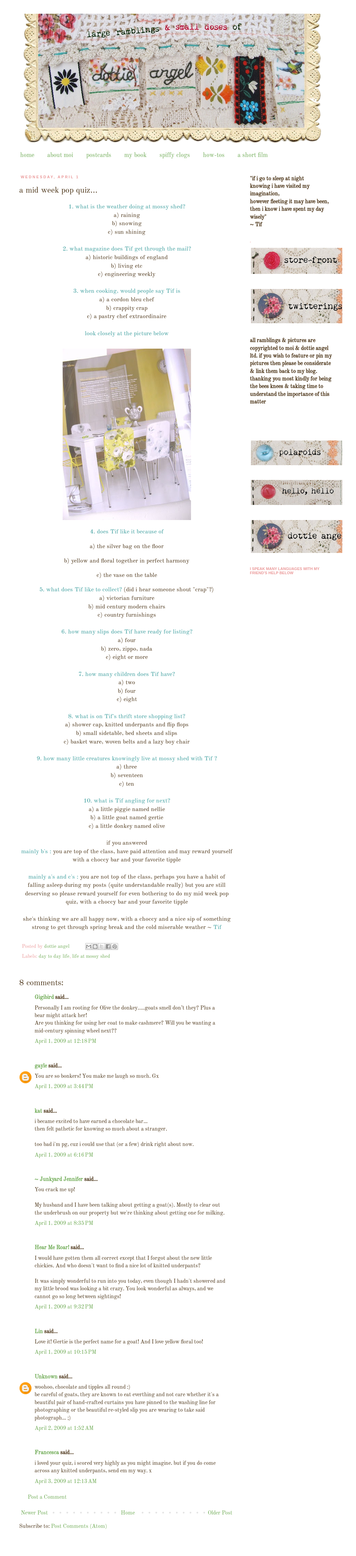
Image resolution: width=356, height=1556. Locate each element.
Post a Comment (47, 1497)
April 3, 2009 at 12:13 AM (66, 1481)
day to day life (54, 956)
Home (128, 1513)
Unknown (46, 1377)
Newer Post (34, 1513)
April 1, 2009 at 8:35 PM (64, 1223)
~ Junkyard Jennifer (59, 1179)
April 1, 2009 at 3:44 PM (64, 1086)
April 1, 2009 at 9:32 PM (64, 1307)
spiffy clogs (175, 155)
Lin (39, 1332)
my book (135, 155)
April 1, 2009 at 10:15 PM (65, 1352)
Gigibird (44, 997)
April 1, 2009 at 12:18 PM (65, 1041)
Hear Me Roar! (52, 1248)
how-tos (214, 155)
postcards (98, 155)
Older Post (220, 1513)
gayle (41, 1066)
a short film (253, 155)
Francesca (47, 1453)
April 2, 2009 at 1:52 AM (64, 1428)
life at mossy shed (91, 956)
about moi (60, 155)
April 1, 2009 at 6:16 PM (64, 1155)
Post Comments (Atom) (79, 1526)
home (27, 155)
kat (38, 1111)
